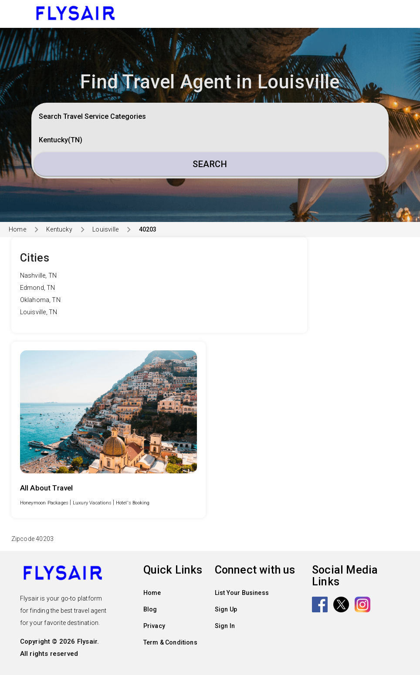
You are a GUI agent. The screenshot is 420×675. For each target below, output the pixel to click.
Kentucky (59, 229)
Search (210, 164)
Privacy (154, 625)
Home (17, 229)
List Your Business (242, 592)
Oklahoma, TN (40, 299)
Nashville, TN (38, 275)
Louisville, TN (39, 312)
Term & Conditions (170, 642)
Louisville (105, 229)
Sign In (225, 625)
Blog (150, 609)
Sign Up (226, 609)
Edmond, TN (37, 287)
